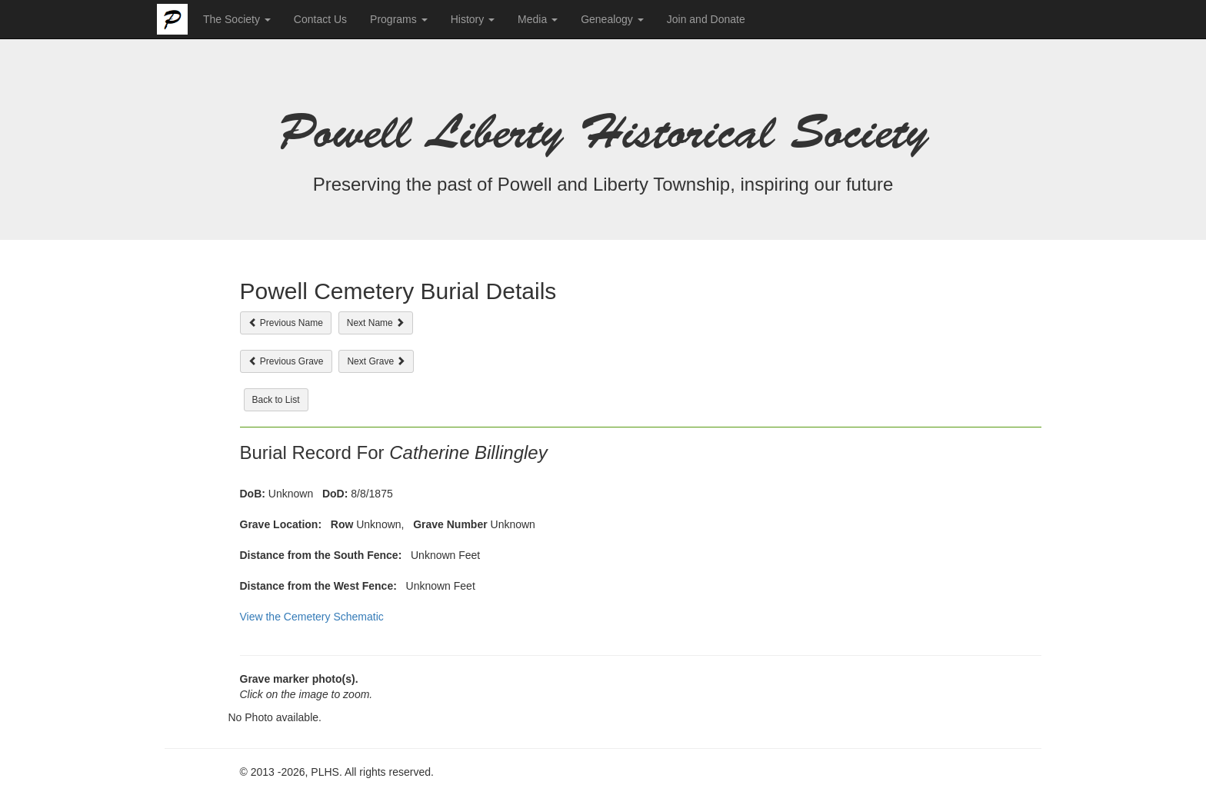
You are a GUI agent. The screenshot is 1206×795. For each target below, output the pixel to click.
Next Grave (376, 361)
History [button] (473, 19)
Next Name (376, 323)
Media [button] (538, 19)
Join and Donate (706, 19)
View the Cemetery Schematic (312, 616)
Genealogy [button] (612, 19)
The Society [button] (237, 19)
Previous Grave (286, 361)
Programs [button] (399, 19)
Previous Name (285, 323)
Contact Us (320, 19)
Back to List (276, 399)
